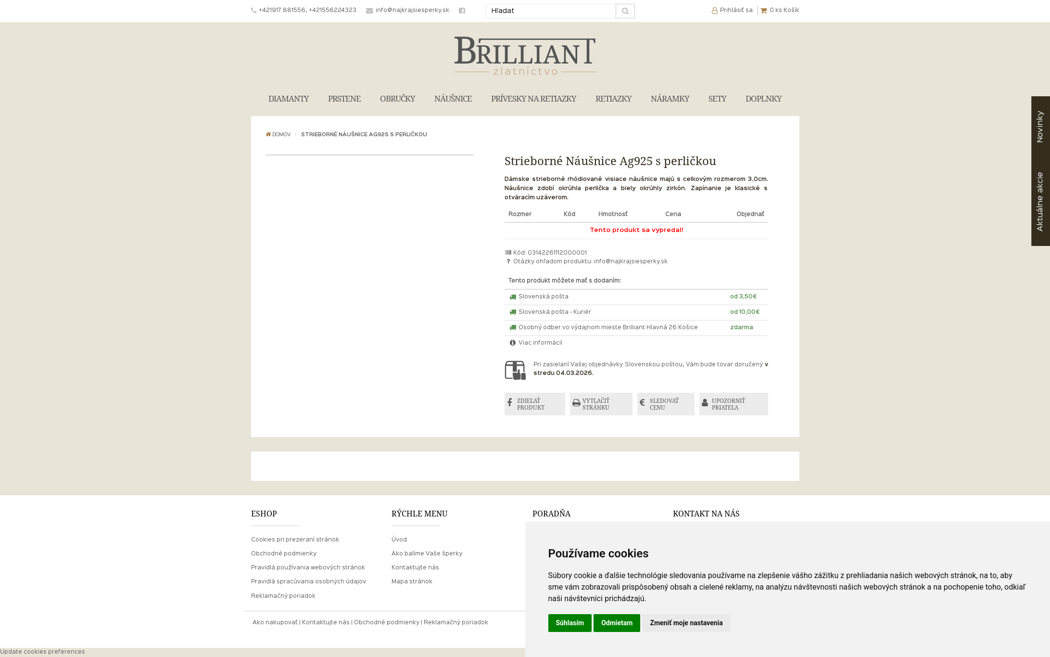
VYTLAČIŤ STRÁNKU (595, 404)
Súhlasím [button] (570, 623)
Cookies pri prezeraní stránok (295, 540)
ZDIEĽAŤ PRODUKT (530, 404)
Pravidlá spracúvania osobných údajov (308, 582)
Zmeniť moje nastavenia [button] (686, 623)
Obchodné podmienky (283, 554)
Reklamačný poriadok (283, 596)
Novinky (1040, 127)
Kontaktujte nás (415, 568)
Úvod (399, 540)
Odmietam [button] (617, 623)
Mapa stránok (412, 582)
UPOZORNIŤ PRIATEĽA (728, 404)
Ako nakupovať (275, 622)
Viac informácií (535, 343)
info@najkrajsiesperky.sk (631, 261)
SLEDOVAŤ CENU (664, 404)
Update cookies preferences (42, 652)
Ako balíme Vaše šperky (427, 554)
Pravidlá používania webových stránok (308, 568)
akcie (1040, 202)
